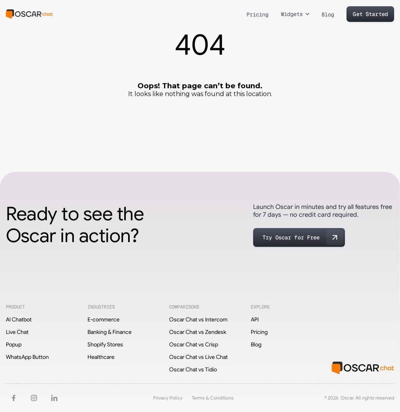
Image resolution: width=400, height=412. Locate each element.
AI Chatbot (19, 319)
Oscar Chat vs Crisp (193, 344)
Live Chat (17, 331)
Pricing (257, 14)
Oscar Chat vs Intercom (198, 319)
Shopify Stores (105, 344)
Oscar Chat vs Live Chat (198, 356)
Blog (327, 14)
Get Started (370, 14)
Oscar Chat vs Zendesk (197, 331)
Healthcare (101, 356)
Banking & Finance (110, 331)
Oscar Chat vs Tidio (193, 369)
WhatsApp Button (27, 356)
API (255, 319)
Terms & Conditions (213, 398)
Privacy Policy (167, 398)
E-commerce (104, 319)
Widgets (292, 14)
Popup (13, 344)
